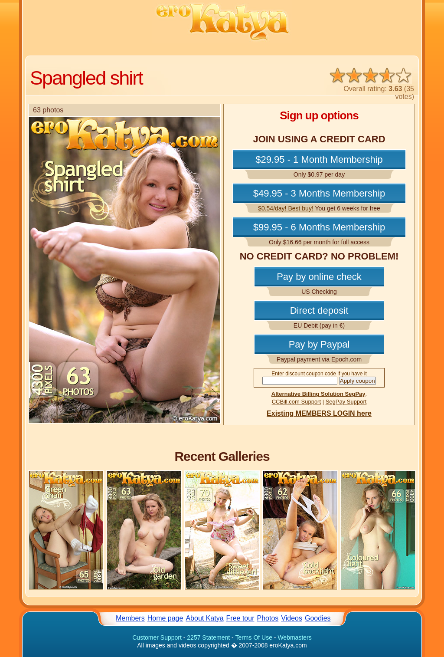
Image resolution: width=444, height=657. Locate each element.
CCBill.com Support (296, 401)
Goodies (318, 618)
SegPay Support (346, 401)
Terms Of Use (253, 637)
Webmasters (294, 637)
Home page (165, 618)
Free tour (240, 618)
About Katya (204, 618)
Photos (268, 618)
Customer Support (157, 637)
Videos (291, 618)
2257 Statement (208, 637)
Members (130, 618)
